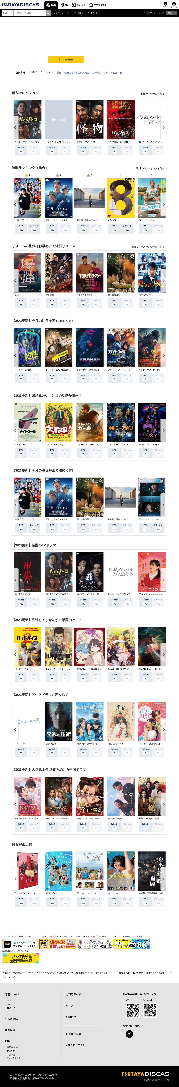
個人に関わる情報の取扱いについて (101, 972)
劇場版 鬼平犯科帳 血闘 (151, 893)
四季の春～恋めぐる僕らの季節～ (92, 744)
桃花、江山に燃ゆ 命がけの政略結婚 (94, 818)
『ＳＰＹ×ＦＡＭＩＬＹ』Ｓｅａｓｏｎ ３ (65, 142)
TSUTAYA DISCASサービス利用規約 (38, 972)
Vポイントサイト (75, 1045)
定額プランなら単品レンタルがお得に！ (129, 936)
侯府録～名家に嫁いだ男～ (27, 818)
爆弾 (17, 295)
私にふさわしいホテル (25, 893)
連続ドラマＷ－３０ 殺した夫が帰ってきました (99, 594)
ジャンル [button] (58, 13)
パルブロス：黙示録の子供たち (122, 142)
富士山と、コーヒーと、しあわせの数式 (95, 893)
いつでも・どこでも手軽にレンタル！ (18, 936)
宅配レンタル (13, 1047)
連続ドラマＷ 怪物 (86, 142)
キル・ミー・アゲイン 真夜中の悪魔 (125, 444)
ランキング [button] (91, 13)
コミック (81, 5)
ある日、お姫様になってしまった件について (128, 669)
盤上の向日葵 (114, 295)
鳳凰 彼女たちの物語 (149, 818)
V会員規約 (16, 972)
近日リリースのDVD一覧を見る (148, 246)
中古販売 (11, 1054)
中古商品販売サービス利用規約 (70, 972)
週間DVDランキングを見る (150, 168)
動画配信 (10, 1030)
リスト (165, 7)
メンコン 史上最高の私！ (151, 744)
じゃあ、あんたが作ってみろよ (153, 142)
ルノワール (113, 893)
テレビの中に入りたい (149, 444)
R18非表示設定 (14, 1058)
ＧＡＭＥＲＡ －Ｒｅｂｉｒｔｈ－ (155, 669)
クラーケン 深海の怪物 (88, 370)
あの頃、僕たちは (116, 818)
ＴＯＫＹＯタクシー (86, 295)
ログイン (174, 7)
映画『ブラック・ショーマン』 (29, 220)
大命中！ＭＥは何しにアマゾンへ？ (62, 444)
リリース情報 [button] (74, 13)
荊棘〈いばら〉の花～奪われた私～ (62, 818)
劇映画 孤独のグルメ (87, 220)
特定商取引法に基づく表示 (131, 972)
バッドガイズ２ (22, 669)
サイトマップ (9, 977)
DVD (53, 5)
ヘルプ (161, 13)
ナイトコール (21, 444)
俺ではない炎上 (146, 295)
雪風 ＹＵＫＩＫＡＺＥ (57, 220)
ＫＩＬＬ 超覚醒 (23, 370)
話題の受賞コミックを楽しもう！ (16, 951)
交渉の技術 (51, 744)
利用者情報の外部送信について (158, 972)
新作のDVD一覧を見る (153, 93)
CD (66, 5)
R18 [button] (170, 13)
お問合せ (71, 1017)
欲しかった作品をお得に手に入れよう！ (55, 936)
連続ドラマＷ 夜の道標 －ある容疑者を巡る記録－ (39, 142)
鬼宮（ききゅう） (116, 744)
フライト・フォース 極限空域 (122, 370)
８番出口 (112, 220)
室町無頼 (50, 295)
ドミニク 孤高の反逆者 (57, 370)
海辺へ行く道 (52, 893)
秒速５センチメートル (149, 519)
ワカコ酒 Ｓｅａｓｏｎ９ (151, 594)
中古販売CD (100, 5)
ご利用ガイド (150, 13)
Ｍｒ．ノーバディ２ (148, 220)
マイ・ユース (21, 744)
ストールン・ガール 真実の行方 (92, 444)
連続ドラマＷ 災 (23, 594)
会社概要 (7, 972)
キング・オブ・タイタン (150, 370)
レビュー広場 (73, 1033)
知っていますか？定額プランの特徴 (91, 936)
